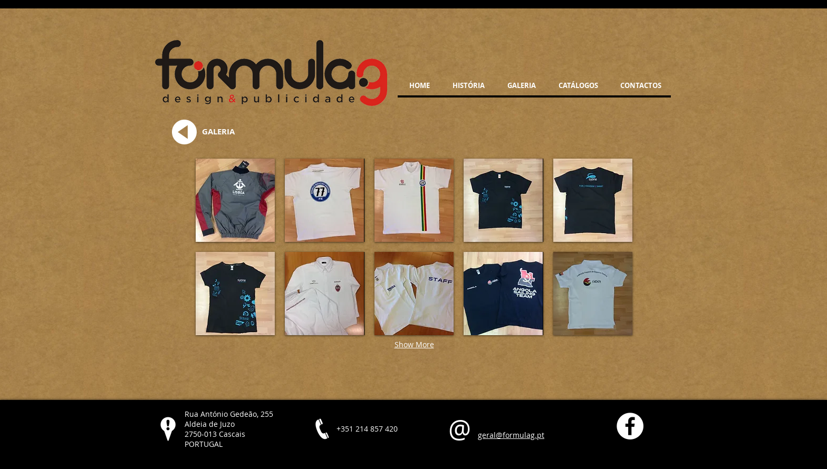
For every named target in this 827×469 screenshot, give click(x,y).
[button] (235, 200)
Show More (414, 344)
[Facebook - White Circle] (630, 426)
